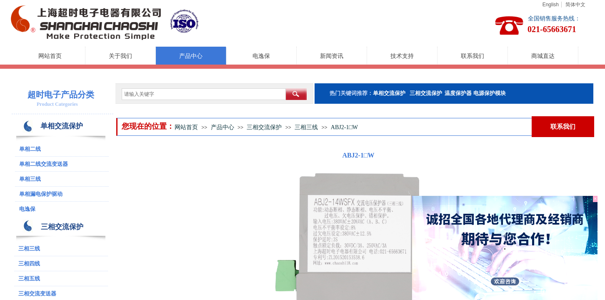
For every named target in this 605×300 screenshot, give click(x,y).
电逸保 (261, 56)
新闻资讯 (331, 56)
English (550, 5)
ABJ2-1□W (344, 127)
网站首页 (50, 56)
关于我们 (120, 56)
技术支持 (402, 56)
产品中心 (190, 56)
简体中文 (575, 5)
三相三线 (306, 127)
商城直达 (543, 56)
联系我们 (472, 56)
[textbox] (204, 94)
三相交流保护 (264, 127)
